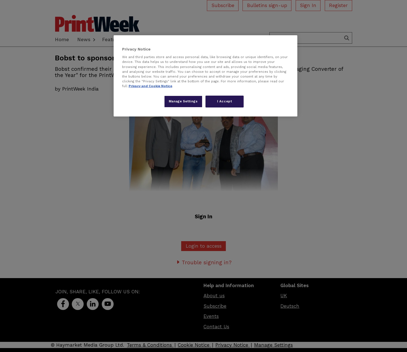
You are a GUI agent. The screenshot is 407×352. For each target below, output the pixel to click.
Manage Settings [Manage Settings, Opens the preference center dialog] (183, 101)
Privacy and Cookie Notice (150, 86)
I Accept (224, 101)
